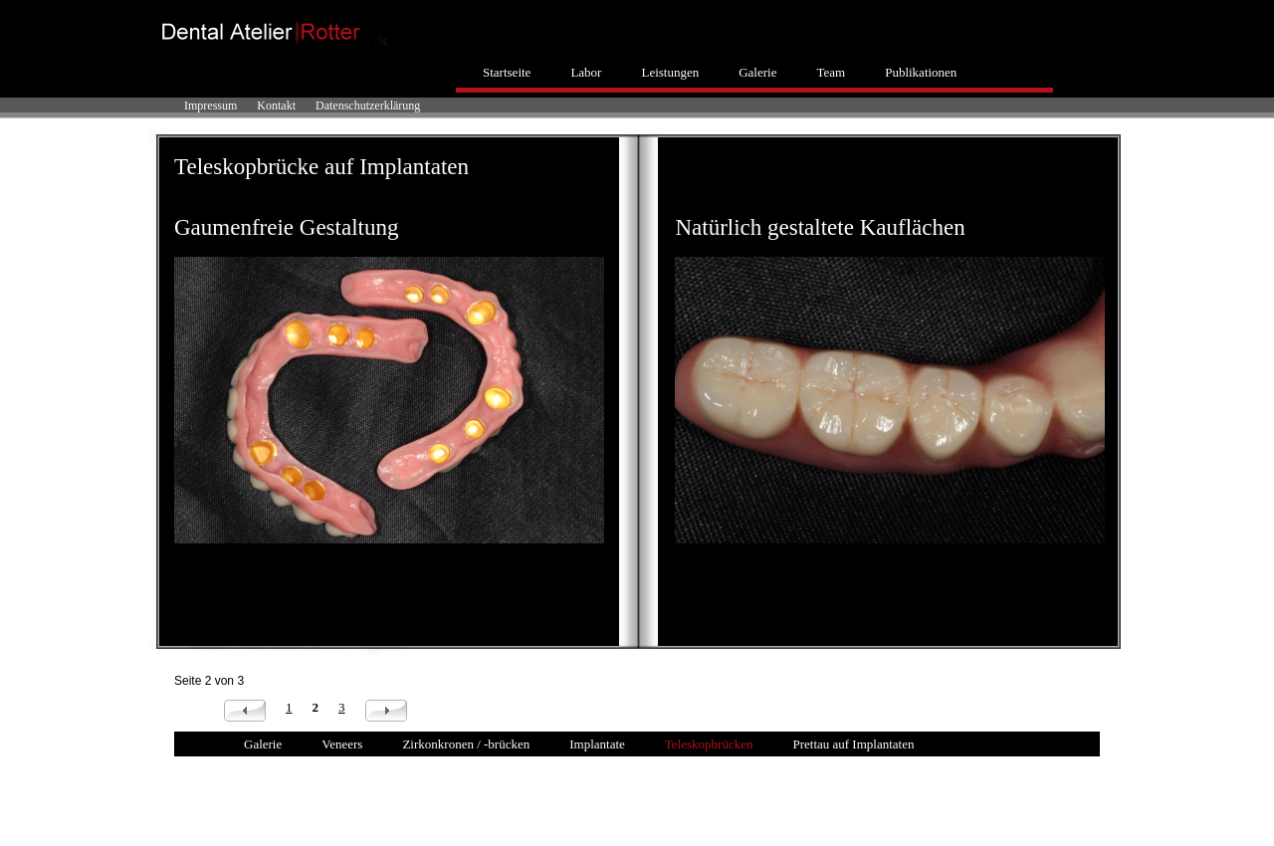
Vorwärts (386, 711)
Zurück (245, 711)
